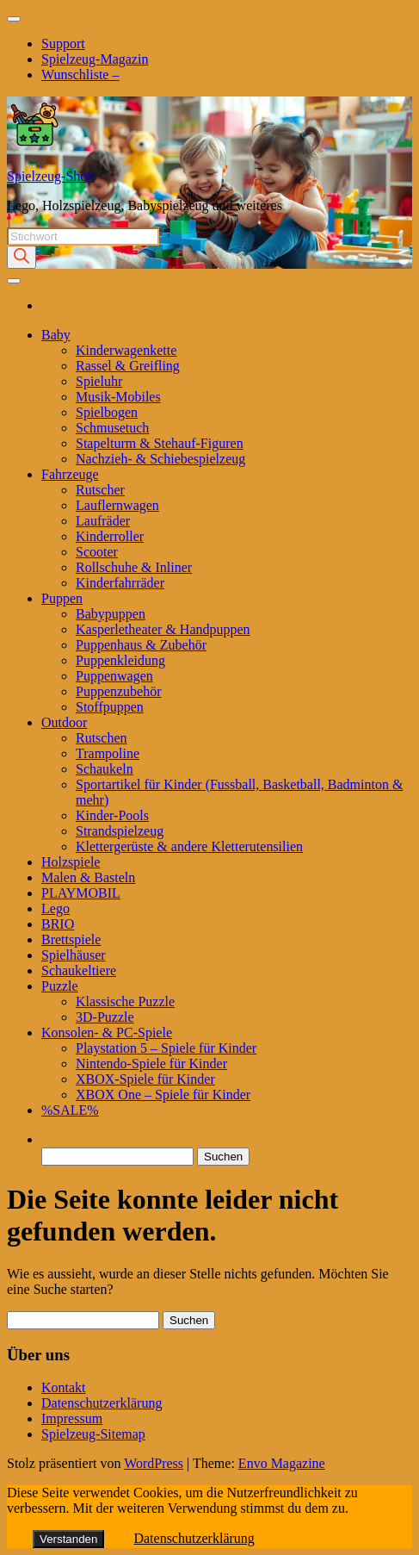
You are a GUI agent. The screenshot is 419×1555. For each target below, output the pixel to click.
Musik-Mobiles (118, 396)
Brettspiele (71, 939)
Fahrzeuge (70, 474)
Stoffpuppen (110, 707)
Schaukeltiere (78, 970)
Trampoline (107, 753)
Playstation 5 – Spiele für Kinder (166, 1048)
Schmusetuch (112, 427)
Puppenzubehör (119, 691)
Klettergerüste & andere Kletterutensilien (189, 846)
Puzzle (59, 986)
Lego (55, 908)
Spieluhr (99, 381)
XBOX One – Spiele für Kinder (163, 1094)
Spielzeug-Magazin (94, 59)
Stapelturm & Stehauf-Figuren (159, 443)
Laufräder (103, 520)
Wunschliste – (80, 74)
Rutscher (100, 489)
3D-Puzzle (105, 1017)
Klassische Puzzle (125, 1001)
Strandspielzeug (119, 831)
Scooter (97, 551)
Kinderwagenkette (126, 350)
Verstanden (68, 1539)
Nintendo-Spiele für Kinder (151, 1063)
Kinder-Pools (112, 815)
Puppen (62, 598)
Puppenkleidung (120, 660)
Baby (56, 334)
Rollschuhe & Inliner (134, 567)
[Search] (21, 257)
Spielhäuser (73, 955)
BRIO (57, 924)
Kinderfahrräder (120, 582)
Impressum (71, 1418)
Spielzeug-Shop (50, 176)
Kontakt (63, 1387)
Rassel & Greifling (128, 365)
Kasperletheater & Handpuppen (163, 629)
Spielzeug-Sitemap (93, 1434)
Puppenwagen (114, 676)
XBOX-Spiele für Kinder (145, 1079)
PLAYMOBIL (80, 893)
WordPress (153, 1463)
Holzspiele (70, 862)
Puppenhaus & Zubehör (141, 645)
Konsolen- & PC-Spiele (106, 1032)
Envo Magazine (281, 1463)
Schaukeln (104, 769)
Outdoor (64, 722)
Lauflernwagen (117, 505)
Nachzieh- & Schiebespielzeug (160, 458)
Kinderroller (110, 536)
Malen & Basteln (88, 877)
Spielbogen (107, 412)
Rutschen (101, 738)
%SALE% (70, 1110)
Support (63, 43)
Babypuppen (110, 613)
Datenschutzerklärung (101, 1403)
